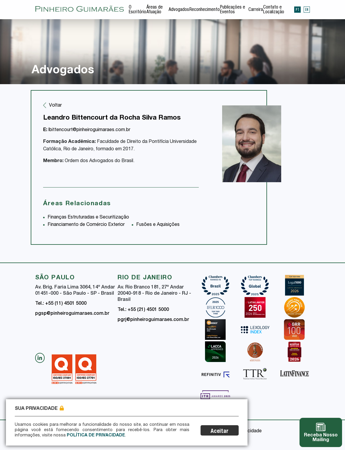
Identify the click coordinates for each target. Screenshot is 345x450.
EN (306, 9)
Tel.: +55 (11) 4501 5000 (61, 303)
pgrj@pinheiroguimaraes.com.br (153, 320)
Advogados (179, 10)
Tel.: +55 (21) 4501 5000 (143, 310)
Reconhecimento (204, 10)
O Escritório (137, 10)
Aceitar (219, 431)
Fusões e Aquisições (158, 225)
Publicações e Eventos (232, 10)
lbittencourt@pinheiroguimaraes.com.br (86, 130)
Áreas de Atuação (155, 10)
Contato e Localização (273, 10)
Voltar (55, 105)
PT (297, 9)
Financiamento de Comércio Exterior (86, 225)
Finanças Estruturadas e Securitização (88, 217)
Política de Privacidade (96, 435)
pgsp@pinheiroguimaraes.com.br (72, 314)
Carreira (255, 10)
